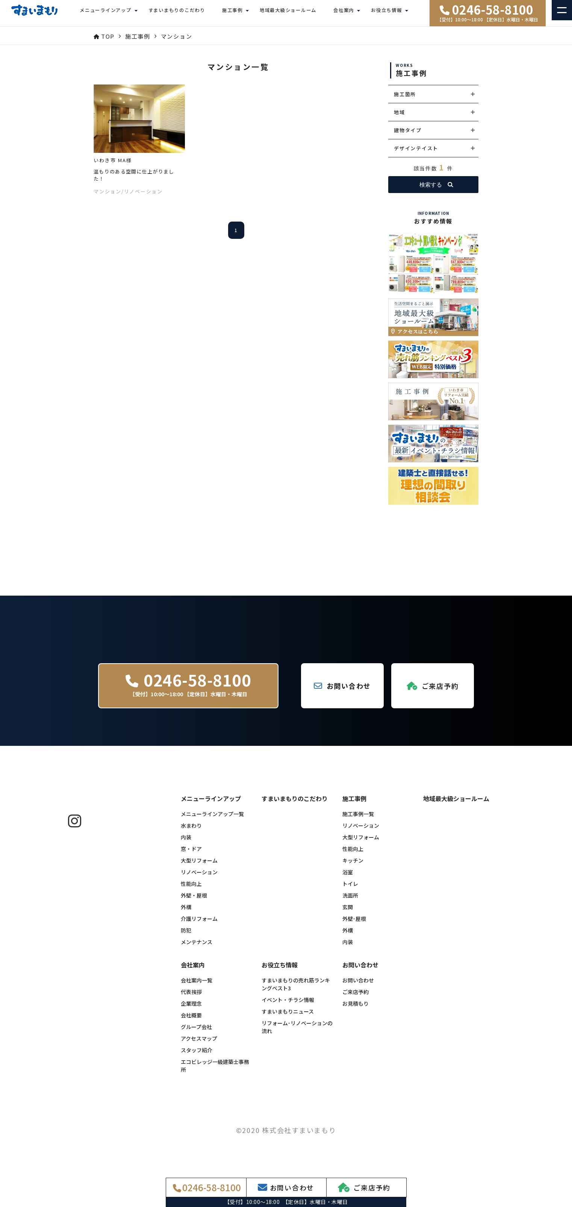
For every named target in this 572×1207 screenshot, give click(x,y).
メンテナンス (196, 947)
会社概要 (191, 1020)
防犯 (186, 936)
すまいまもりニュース (288, 1017)
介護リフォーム (199, 924)
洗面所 (350, 901)
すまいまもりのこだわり (176, 13)
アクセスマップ (199, 1044)
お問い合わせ (358, 986)
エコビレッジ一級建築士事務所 (215, 1071)
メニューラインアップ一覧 (212, 819)
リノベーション (199, 877)
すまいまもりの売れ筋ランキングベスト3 (296, 989)
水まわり (191, 831)
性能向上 (191, 889)
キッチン (352, 866)
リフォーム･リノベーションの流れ (297, 1032)
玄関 (347, 912)
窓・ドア (191, 854)
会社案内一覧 (196, 986)
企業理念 (191, 1009)
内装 (186, 842)
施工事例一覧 (358, 819)
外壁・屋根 (194, 901)
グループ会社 (196, 1032)
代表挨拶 (191, 997)
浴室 (347, 877)
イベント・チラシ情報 (288, 1005)
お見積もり (355, 1009)
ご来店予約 (355, 997)
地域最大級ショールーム (288, 13)
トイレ (350, 889)
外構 (186, 912)
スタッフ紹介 (196, 1055)
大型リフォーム (199, 866)
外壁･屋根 (354, 924)
